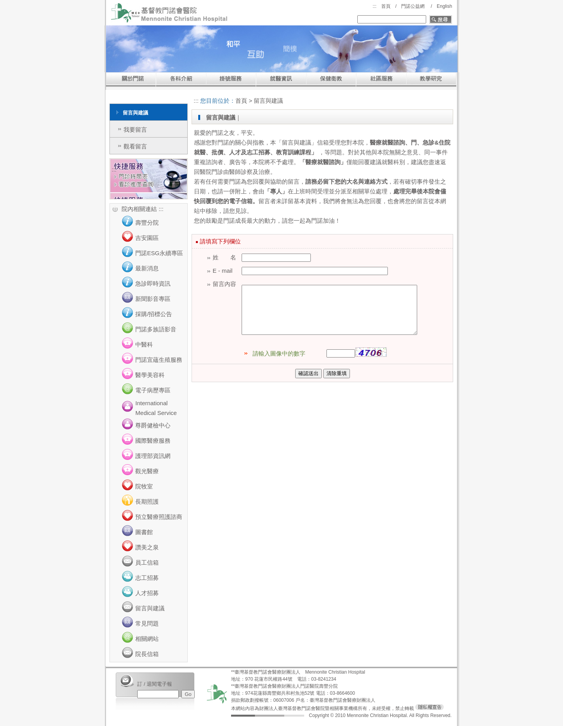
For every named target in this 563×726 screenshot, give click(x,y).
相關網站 (147, 638)
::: (375, 6)
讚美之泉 (147, 547)
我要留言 (135, 129)
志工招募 (147, 577)
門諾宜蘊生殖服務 (158, 359)
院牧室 (144, 486)
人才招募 (147, 593)
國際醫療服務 (152, 440)
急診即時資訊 (152, 283)
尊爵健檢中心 (152, 425)
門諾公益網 (413, 6)
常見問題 (147, 623)
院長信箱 (147, 654)
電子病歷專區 (152, 390)
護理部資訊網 (152, 455)
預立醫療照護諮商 (158, 516)
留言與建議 (150, 608)
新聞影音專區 (152, 298)
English (444, 6)
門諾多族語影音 (155, 329)
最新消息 (147, 268)
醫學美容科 (150, 375)
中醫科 (144, 344)
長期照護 (147, 501)
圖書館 (144, 532)
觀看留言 (135, 146)
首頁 (386, 6)
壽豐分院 (147, 222)
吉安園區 (147, 237)
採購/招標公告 (153, 314)
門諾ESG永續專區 (159, 253)
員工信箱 (147, 562)
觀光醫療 (147, 471)
